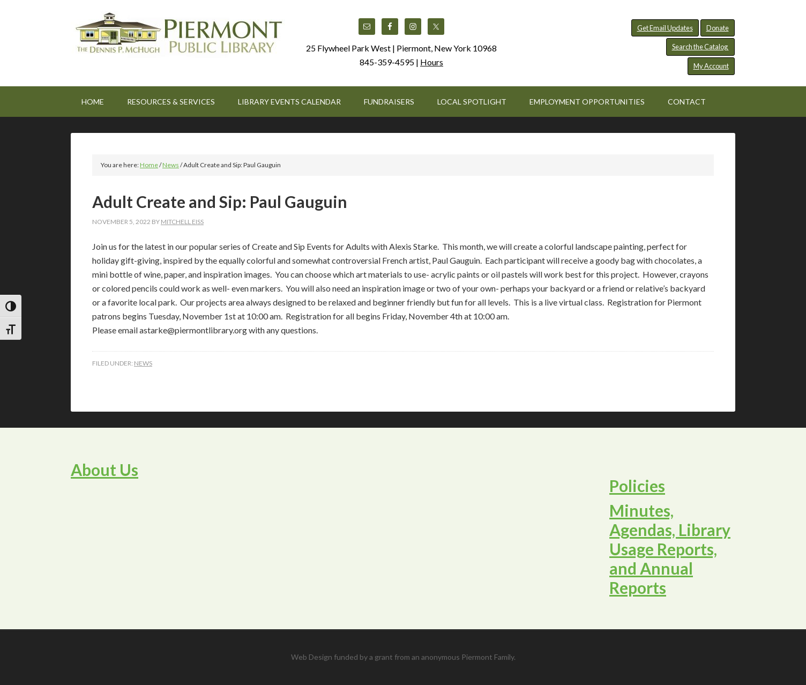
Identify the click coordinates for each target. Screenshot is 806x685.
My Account (711, 66)
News (143, 363)
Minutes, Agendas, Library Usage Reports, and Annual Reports (669, 549)
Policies (637, 485)
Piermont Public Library (178, 37)
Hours (431, 62)
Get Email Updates (665, 28)
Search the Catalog (700, 46)
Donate (717, 28)
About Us (104, 469)
